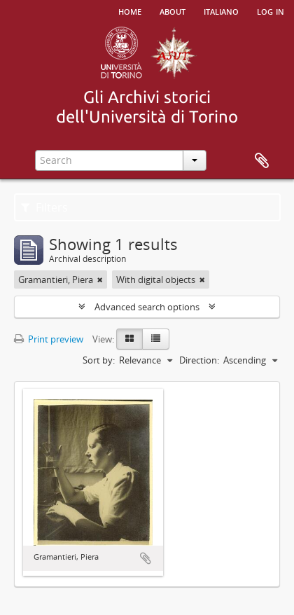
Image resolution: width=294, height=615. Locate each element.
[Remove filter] (100, 279)
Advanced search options (147, 306)
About (173, 10)
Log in (270, 10)
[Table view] (155, 339)
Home (129, 10)
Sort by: (99, 360)
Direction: (199, 360)
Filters (44, 207)
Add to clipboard (146, 558)
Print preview (48, 339)
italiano (221, 10)
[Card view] (129, 339)
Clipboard (261, 161)
